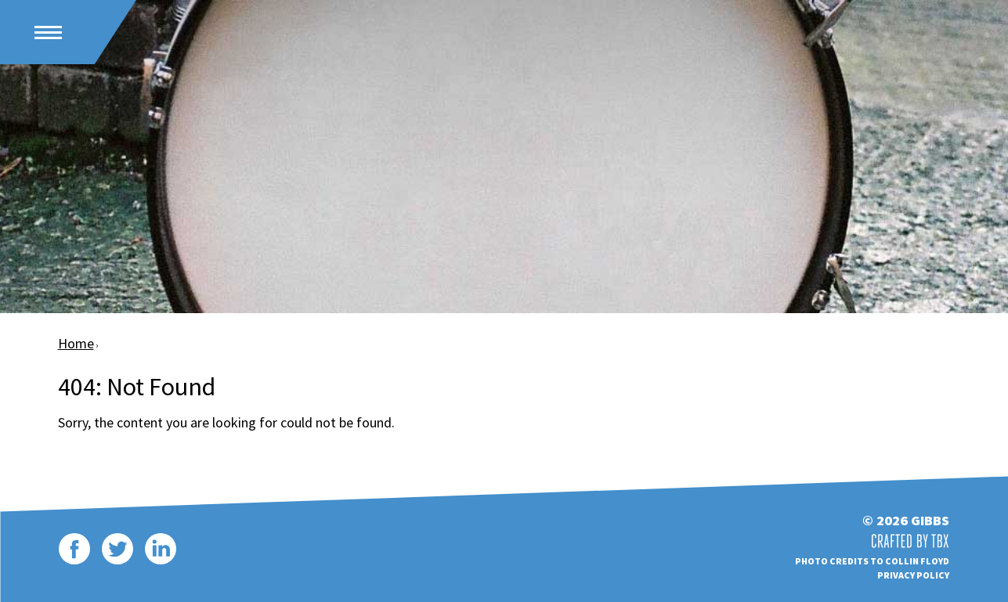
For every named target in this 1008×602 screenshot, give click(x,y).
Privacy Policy (913, 575)
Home (76, 343)
